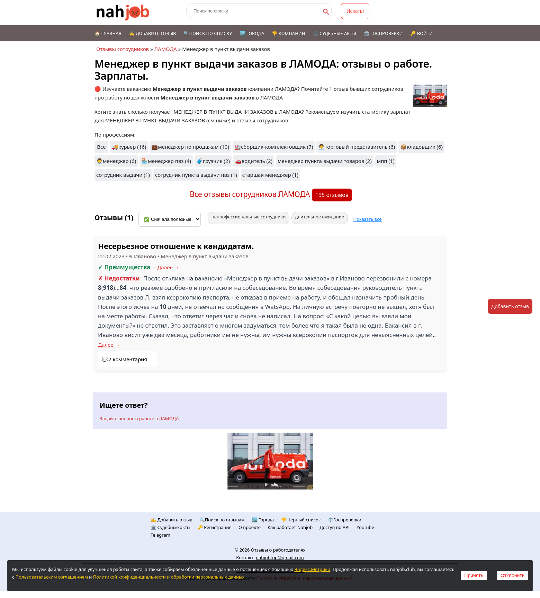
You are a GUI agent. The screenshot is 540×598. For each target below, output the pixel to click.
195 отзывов (332, 195)
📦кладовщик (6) (421, 146)
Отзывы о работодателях (278, 550)
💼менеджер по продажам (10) (190, 146)
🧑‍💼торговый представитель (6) (356, 146)
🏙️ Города (252, 33)
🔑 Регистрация (214, 527)
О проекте (249, 527)
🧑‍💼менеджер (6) (116, 160)
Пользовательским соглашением (52, 577)
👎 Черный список (301, 520)
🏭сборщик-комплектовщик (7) (273, 146)
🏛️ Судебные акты (170, 527)
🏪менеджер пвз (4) (166, 160)
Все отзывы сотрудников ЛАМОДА (251, 194)
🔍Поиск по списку (207, 33)
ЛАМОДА (165, 48)
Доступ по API (335, 527)
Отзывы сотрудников (122, 48)
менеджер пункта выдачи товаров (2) (325, 160)
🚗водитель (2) (253, 160)
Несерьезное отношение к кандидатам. (176, 246)
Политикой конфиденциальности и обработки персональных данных (169, 577)
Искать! (355, 11)
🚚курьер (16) (129, 146)
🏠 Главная (108, 33)
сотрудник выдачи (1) (123, 174)
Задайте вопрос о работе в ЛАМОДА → (142, 418)
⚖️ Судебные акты (334, 33)
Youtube (365, 527)
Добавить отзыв (510, 306)
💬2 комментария (124, 359)
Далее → (168, 267)
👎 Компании (288, 33)
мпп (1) (386, 160)
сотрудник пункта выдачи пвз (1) (196, 174)
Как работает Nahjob (290, 527)
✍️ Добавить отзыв (152, 33)
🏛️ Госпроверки (383, 33)
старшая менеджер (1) (270, 174)
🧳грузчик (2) (213, 160)
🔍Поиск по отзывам (222, 520)
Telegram (160, 535)
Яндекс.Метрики (312, 569)
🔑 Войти (421, 33)
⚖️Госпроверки (344, 520)
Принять (473, 575)
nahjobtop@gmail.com (280, 557)
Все (101, 146)
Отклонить (512, 575)
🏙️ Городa (263, 520)
